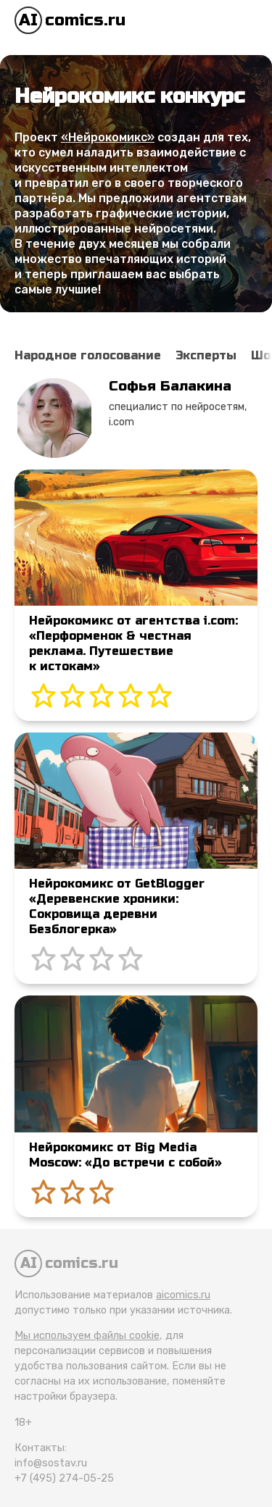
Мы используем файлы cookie (87, 1335)
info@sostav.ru (51, 1463)
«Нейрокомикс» (107, 137)
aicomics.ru (183, 1295)
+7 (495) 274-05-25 (64, 1478)
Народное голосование (88, 355)
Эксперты (206, 355)
